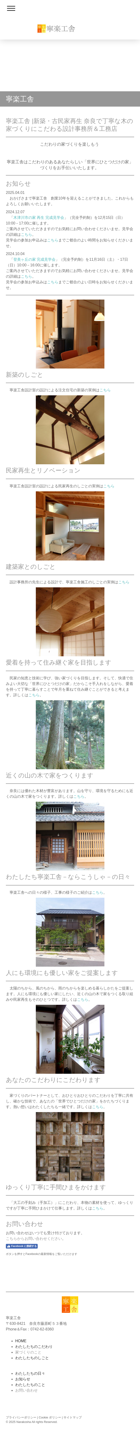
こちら (26, 234)
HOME (20, 1341)
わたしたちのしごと (32, 1358)
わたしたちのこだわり (34, 1347)
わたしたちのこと (30, 1385)
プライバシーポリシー (21, 1417)
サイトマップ (72, 1417)
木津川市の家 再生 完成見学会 (38, 218)
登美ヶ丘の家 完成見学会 (34, 259)
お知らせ (22, 1379)
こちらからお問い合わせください (34, 1239)
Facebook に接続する (22, 1246)
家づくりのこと (28, 1352)
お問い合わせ (26, 1390)
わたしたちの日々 (30, 1373)
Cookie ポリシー (50, 1417)
